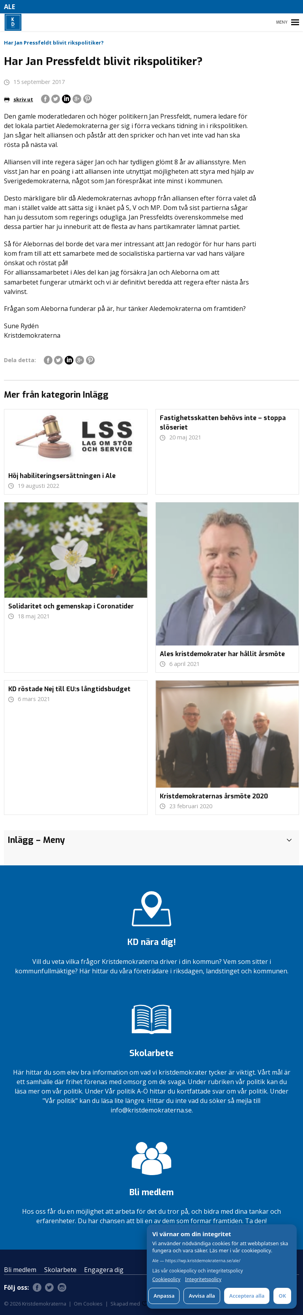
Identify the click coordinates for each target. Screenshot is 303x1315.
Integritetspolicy (203, 1279)
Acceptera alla (246, 1295)
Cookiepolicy (166, 1279)
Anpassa (163, 1295)
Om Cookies (88, 1303)
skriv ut (18, 99)
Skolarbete (60, 1269)
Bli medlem (20, 1269)
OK (282, 1295)
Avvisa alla (202, 1295)
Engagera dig (103, 1269)
